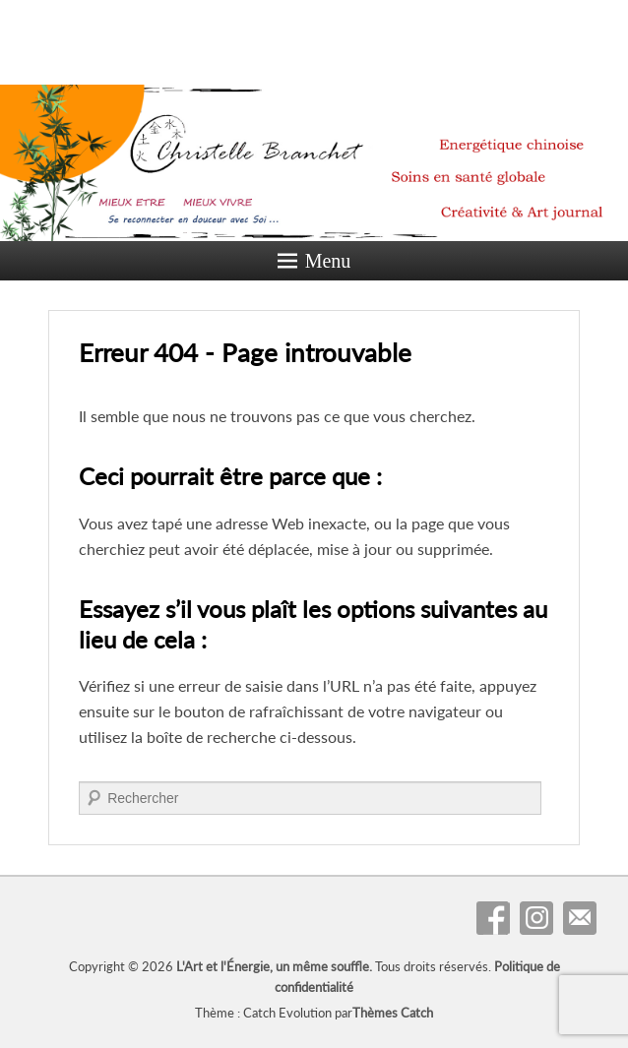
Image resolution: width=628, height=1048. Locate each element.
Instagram (536, 918)
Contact (580, 918)
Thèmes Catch (392, 1012)
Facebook (493, 918)
